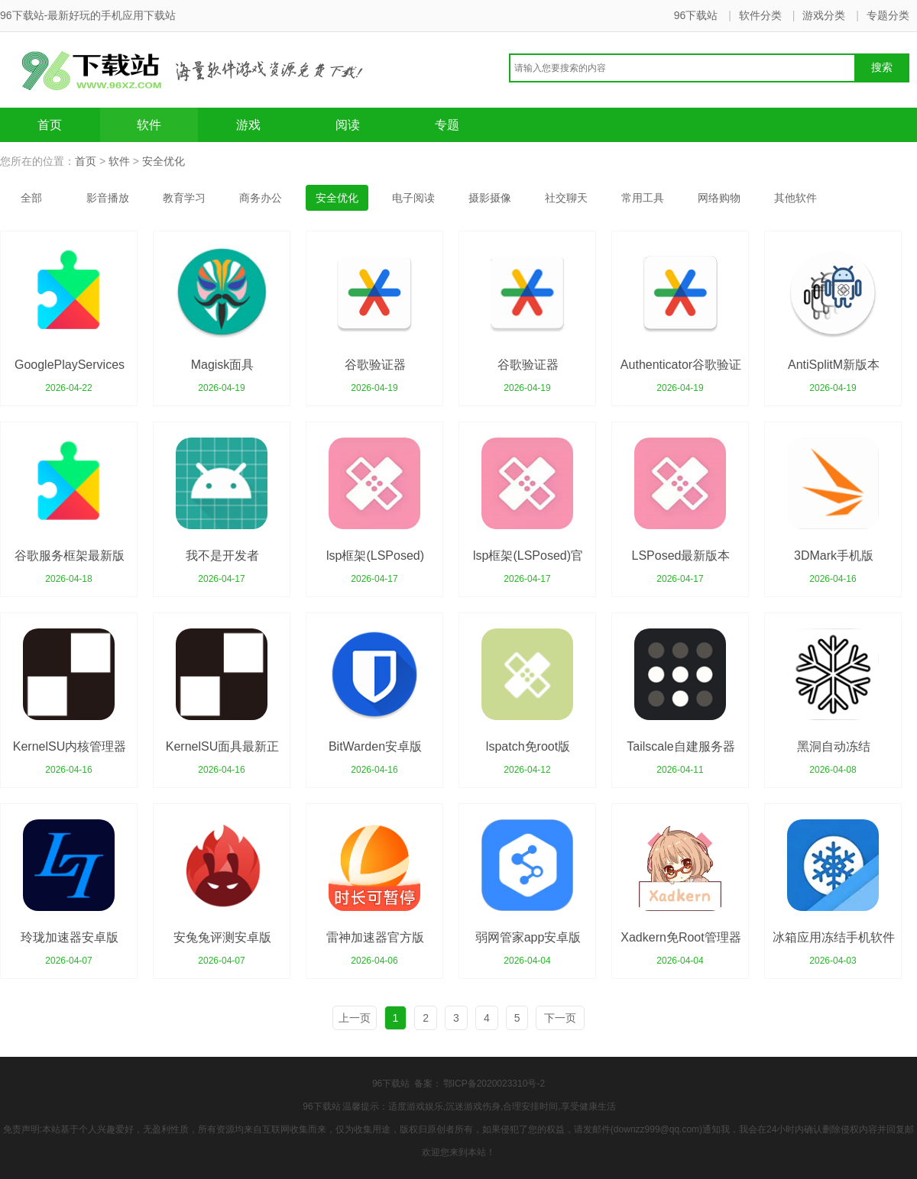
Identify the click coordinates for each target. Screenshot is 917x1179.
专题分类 (888, 15)
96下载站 (696, 15)
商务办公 (260, 198)
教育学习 (184, 198)
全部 (31, 198)
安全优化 (163, 161)
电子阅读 (413, 198)
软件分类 (760, 15)
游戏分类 (823, 15)
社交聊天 (566, 198)
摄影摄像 (489, 198)
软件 (149, 124)
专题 (447, 124)
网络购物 (719, 198)
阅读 (347, 124)
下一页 (560, 1018)
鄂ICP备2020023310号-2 (494, 1083)
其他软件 (795, 198)
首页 (49, 124)
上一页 (355, 1018)
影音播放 (107, 198)
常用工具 (642, 198)
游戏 (248, 124)
